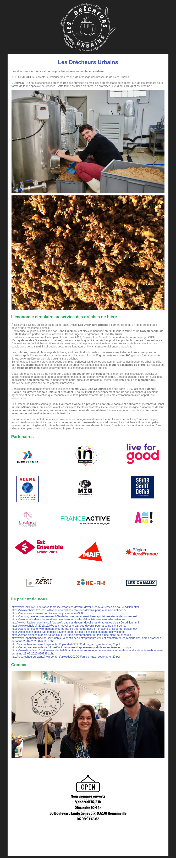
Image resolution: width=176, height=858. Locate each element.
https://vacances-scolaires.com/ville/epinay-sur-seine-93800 (48, 613)
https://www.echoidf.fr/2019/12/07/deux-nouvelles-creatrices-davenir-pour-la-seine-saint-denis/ (69, 610)
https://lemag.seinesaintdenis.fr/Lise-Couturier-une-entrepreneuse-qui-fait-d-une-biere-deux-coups (71, 634)
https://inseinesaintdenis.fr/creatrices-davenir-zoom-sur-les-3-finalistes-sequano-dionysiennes (68, 619)
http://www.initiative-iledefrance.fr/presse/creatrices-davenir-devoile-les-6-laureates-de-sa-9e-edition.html (75, 607)
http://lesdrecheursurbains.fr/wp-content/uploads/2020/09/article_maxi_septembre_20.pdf (66, 644)
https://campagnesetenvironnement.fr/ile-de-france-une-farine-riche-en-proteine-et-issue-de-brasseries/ (74, 616)
